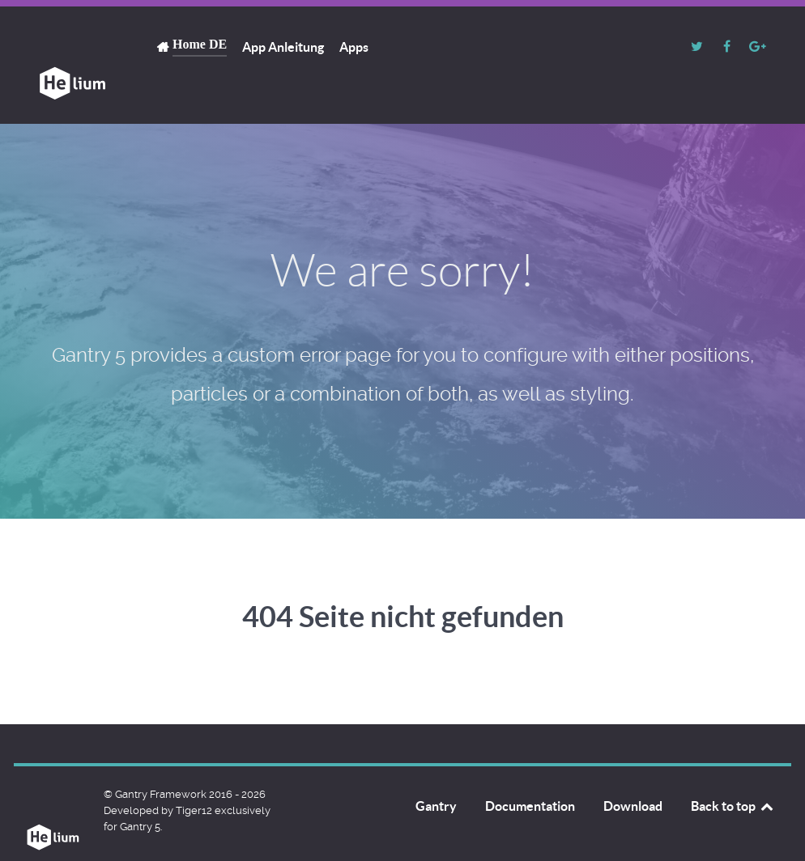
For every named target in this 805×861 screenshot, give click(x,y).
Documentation (530, 769)
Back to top (733, 769)
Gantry (436, 769)
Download (632, 769)
